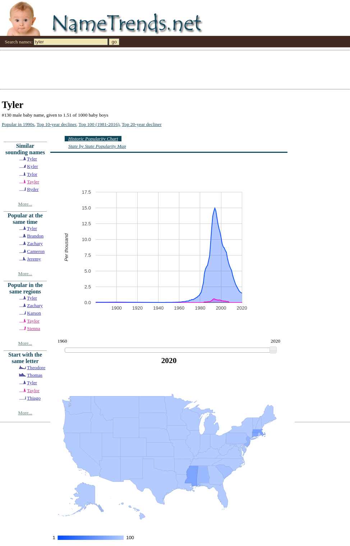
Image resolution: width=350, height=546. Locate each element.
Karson (34, 313)
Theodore (36, 367)
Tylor (32, 174)
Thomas (34, 375)
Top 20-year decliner (142, 124)
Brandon (35, 236)
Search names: (18, 41)
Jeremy (34, 259)
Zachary (35, 243)
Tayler (33, 181)
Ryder (32, 189)
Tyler (32, 158)
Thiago (34, 398)
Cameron (36, 251)
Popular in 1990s (18, 124)
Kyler (32, 166)
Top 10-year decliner (56, 124)
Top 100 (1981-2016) (99, 124)
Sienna (33, 328)
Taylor (33, 321)
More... (25, 204)
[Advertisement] (138, 69)
